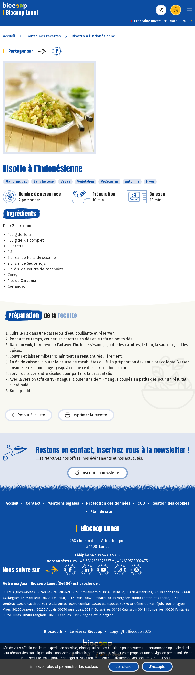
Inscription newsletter (97, 473)
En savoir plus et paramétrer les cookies (64, 666)
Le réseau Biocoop (86, 631)
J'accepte (157, 666)
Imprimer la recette (86, 415)
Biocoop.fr (53, 631)
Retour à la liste (28, 415)
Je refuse (124, 666)
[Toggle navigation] (189, 12)
